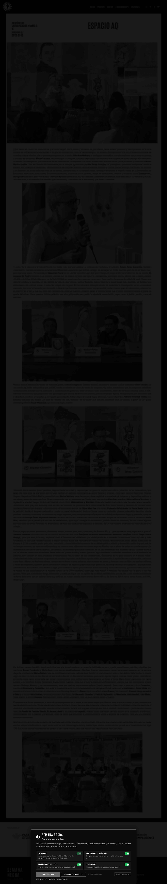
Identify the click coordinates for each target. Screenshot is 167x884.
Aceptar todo (48, 874)
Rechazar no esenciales (95, 874)
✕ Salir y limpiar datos (122, 874)
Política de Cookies (49, 879)
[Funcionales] (127, 864)
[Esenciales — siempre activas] (79, 853)
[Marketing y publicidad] (79, 864)
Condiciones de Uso (61, 879)
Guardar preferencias (73, 874)
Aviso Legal (39, 879)
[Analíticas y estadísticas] (127, 853)
